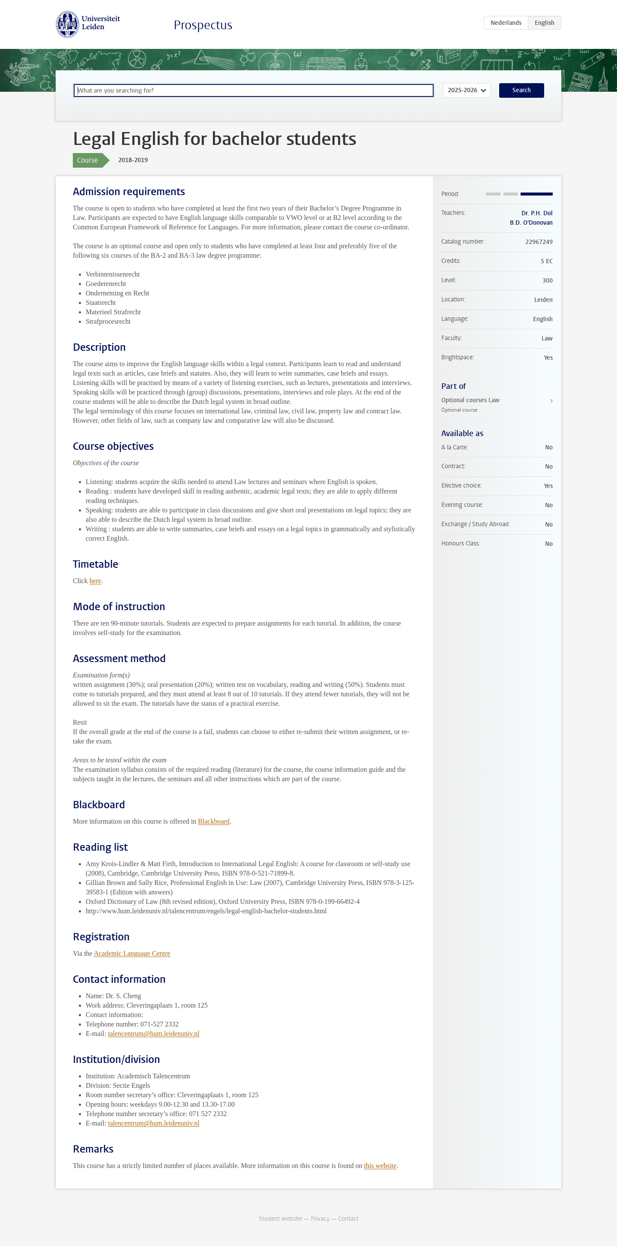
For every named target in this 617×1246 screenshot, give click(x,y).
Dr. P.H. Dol (537, 213)
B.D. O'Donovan (531, 223)
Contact (348, 1219)
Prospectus (203, 25)
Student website (280, 1219)
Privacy (320, 1219)
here (96, 580)
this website (380, 1165)
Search (521, 90)
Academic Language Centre (132, 953)
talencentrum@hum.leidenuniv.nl (154, 1033)
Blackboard (214, 821)
